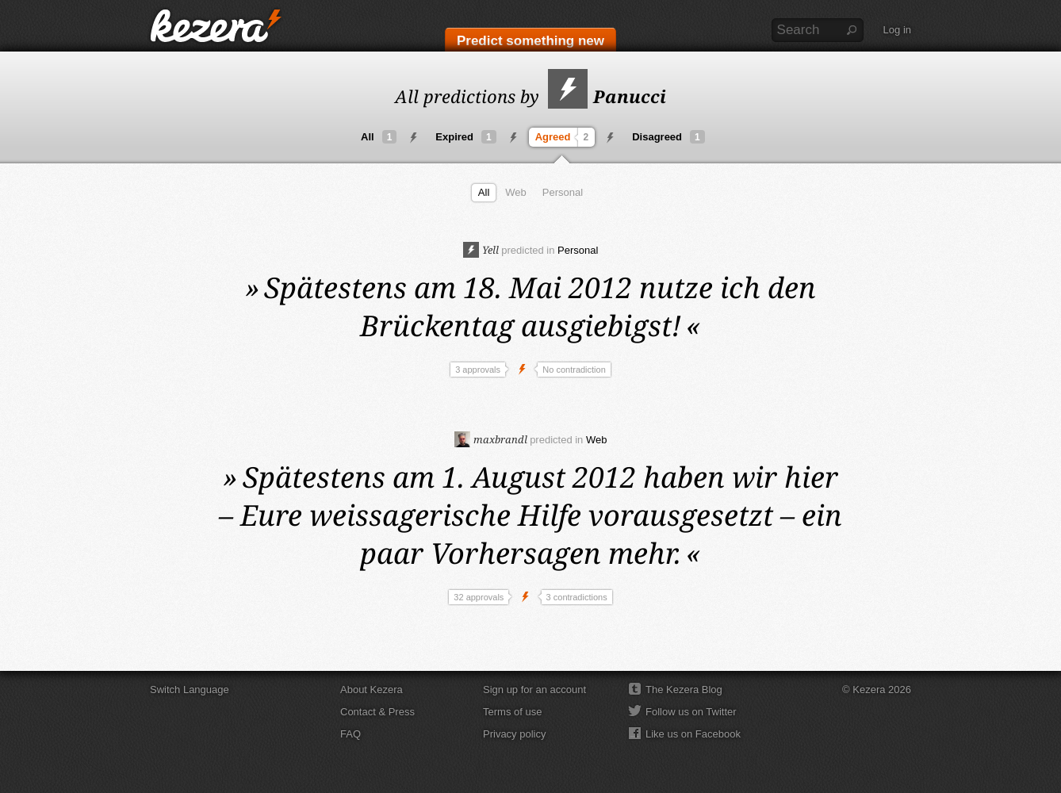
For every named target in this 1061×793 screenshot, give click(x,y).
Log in (897, 30)
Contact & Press (377, 712)
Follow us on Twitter (691, 712)
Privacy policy (514, 734)
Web (516, 192)
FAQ (350, 734)
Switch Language (189, 689)
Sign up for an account (534, 689)
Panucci (607, 96)
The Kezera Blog (683, 689)
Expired (465, 137)
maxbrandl (490, 439)
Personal (562, 192)
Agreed (563, 137)
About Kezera (371, 689)
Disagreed (668, 137)
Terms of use (512, 712)
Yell (481, 250)
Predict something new (530, 40)
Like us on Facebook (693, 734)
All (378, 137)
